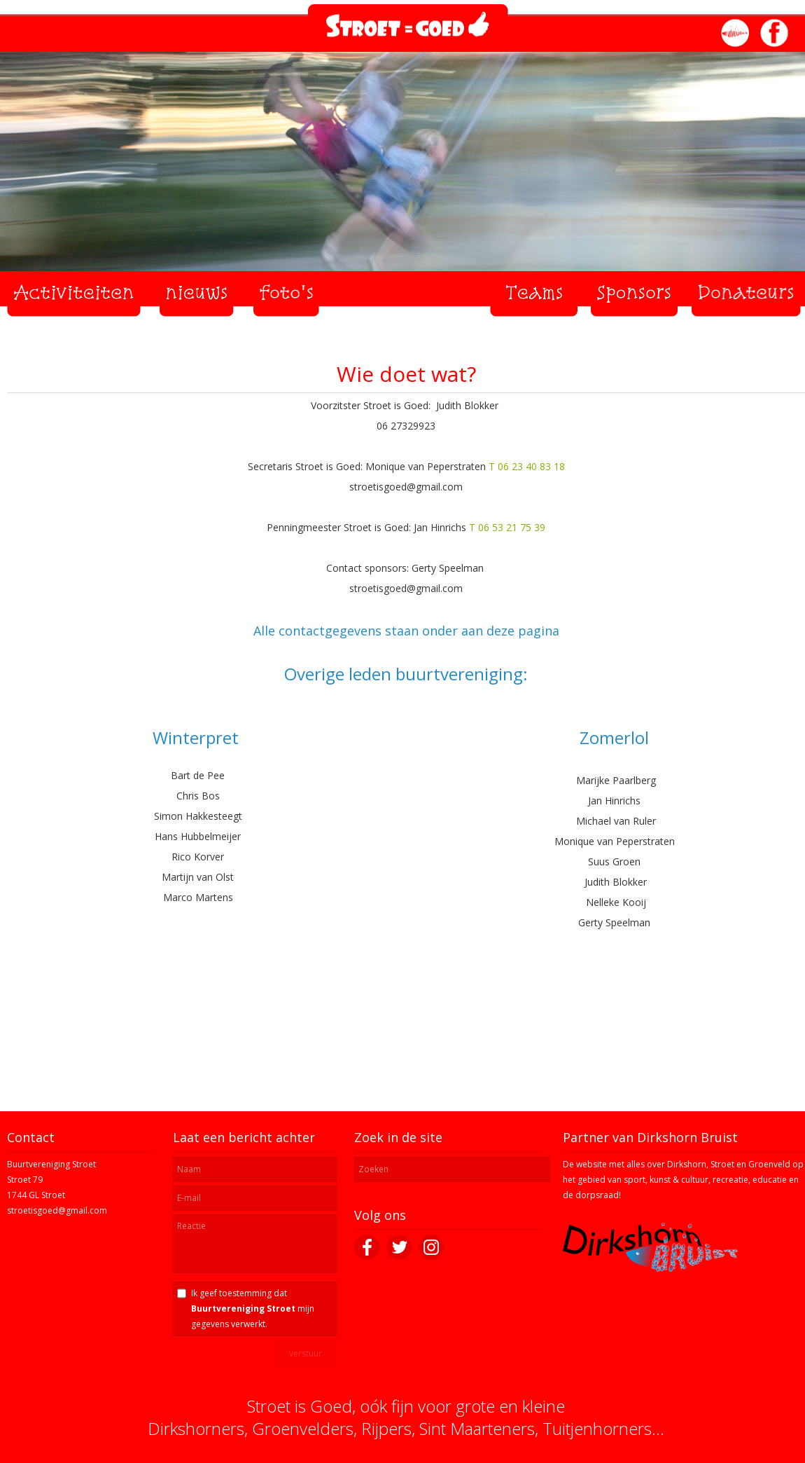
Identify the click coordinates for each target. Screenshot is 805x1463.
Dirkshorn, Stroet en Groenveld (728, 1164)
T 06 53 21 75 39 (507, 527)
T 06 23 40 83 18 (527, 466)
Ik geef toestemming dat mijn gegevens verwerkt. (252, 1308)
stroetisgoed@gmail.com (57, 1210)
